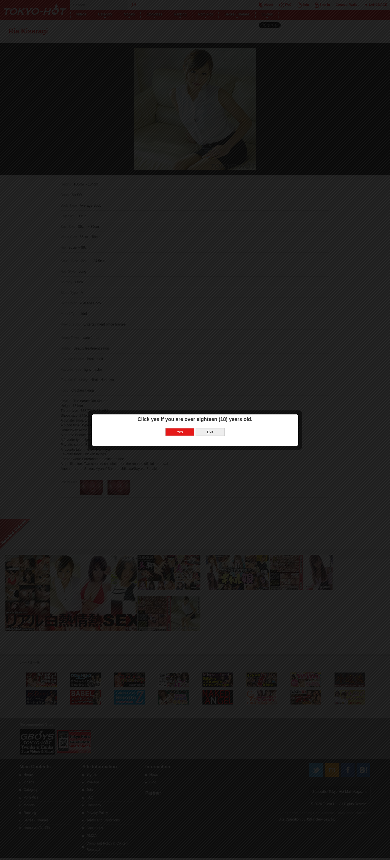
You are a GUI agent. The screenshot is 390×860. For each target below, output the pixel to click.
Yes (180, 429)
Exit (210, 429)
